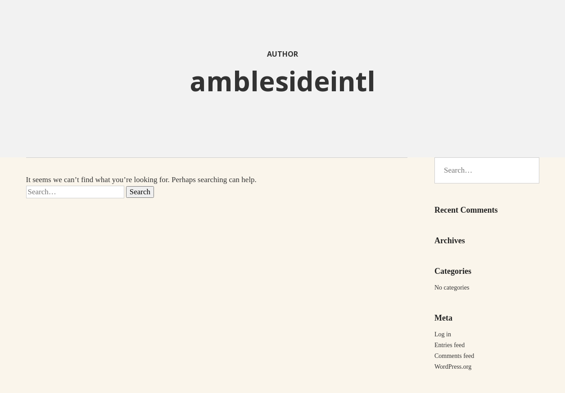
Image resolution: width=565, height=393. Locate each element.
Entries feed (449, 345)
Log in (442, 334)
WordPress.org (452, 366)
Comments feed (454, 356)
